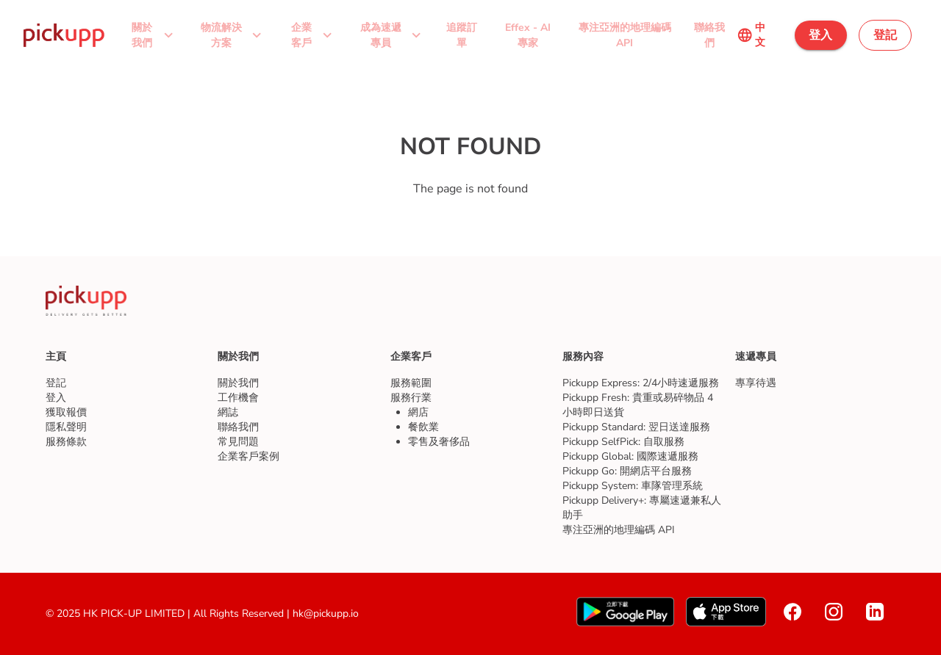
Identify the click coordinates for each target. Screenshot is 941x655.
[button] (151, 34)
